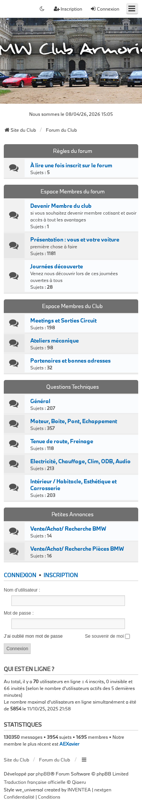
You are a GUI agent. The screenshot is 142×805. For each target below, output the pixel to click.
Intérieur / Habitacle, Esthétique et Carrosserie (73, 485)
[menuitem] (19, 797)
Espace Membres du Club (72, 306)
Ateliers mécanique (54, 340)
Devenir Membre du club (61, 205)
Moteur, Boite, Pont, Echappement (73, 421)
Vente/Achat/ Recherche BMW (68, 528)
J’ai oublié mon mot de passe (33, 636)
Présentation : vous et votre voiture (74, 239)
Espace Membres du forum (73, 191)
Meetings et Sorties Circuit (63, 320)
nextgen (102, 789)
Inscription (61, 575)
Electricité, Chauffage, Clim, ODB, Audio (80, 461)
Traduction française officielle (35, 782)
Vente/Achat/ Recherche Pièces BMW (77, 548)
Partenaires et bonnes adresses (70, 360)
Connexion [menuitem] (104, 9)
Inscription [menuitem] (68, 9)
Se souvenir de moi (107, 636)
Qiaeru (79, 782)
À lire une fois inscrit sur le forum (71, 165)
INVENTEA (79, 789)
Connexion (20, 575)
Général (40, 401)
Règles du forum (72, 150)
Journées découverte (56, 266)
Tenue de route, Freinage (61, 441)
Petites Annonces (72, 514)
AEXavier (69, 744)
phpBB (43, 774)
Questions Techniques (72, 386)
